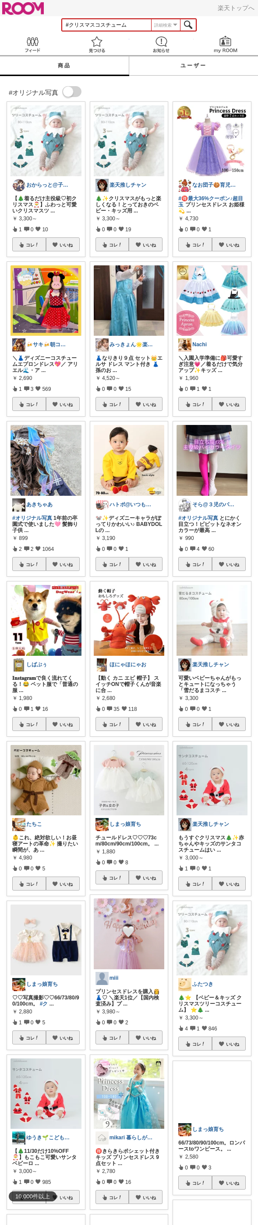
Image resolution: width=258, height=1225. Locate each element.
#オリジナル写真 (32, 518)
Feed (32, 44)
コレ (32, 245)
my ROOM (226, 44)
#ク (44, 1004)
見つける (96, 44)
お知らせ (161, 44)
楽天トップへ (236, 7)
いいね (66, 245)
